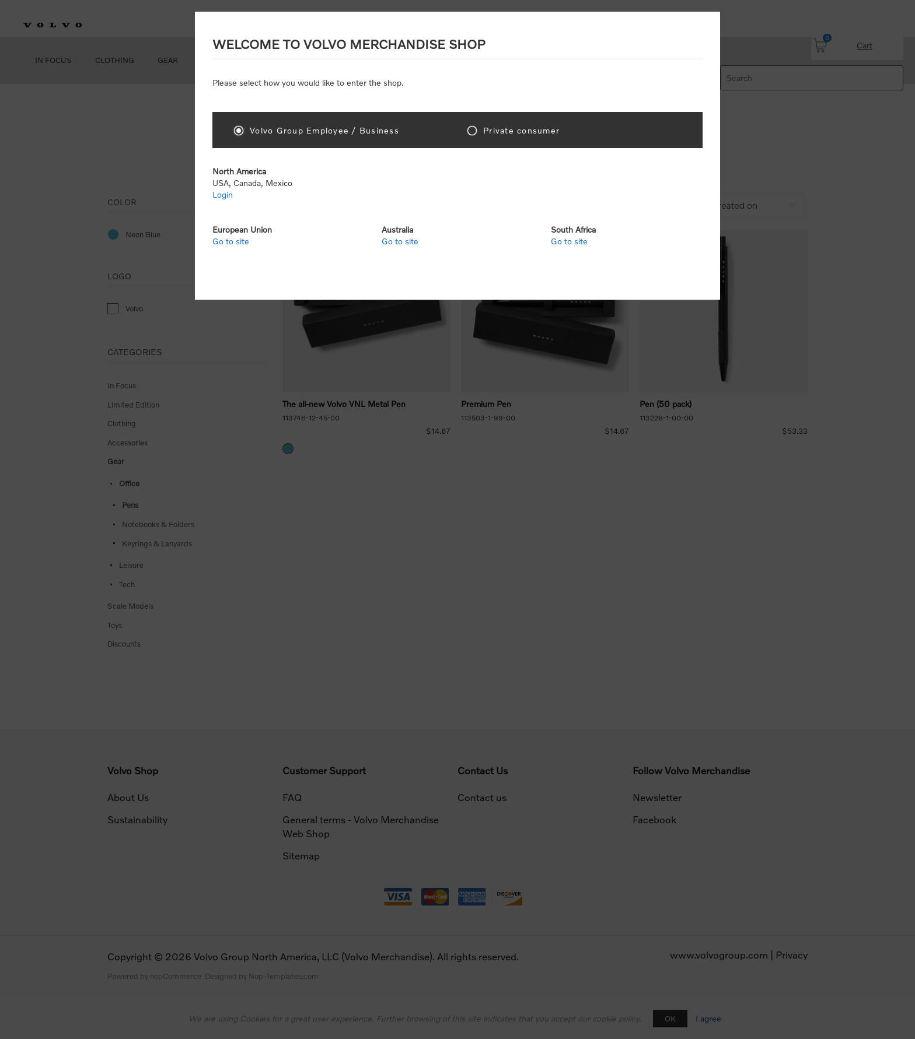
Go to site (230, 241)
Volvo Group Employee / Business (324, 130)
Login (222, 194)
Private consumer (521, 130)
